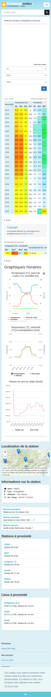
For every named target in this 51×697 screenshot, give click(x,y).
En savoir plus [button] (11, 686)
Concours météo (7, 660)
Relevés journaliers (25, 510)
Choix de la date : (40, 64)
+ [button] (5, 452)
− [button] (5, 456)
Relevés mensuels (25, 518)
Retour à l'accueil (17, 4)
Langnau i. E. (25, 563)
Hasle (25, 622)
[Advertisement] (25, 44)
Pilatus (25, 580)
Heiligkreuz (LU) (25, 604)
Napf (25, 554)
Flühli (25, 546)
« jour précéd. (9, 99)
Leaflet (4, 468)
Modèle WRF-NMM (8, 649)
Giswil (25, 572)
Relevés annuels (25, 526)
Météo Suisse (28, 234)
